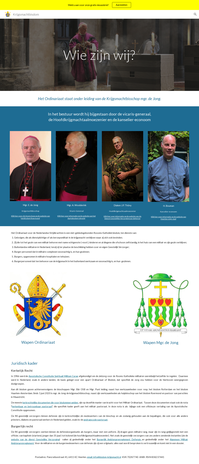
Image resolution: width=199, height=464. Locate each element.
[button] (195, 14)
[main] (99, 55)
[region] (99, 5)
